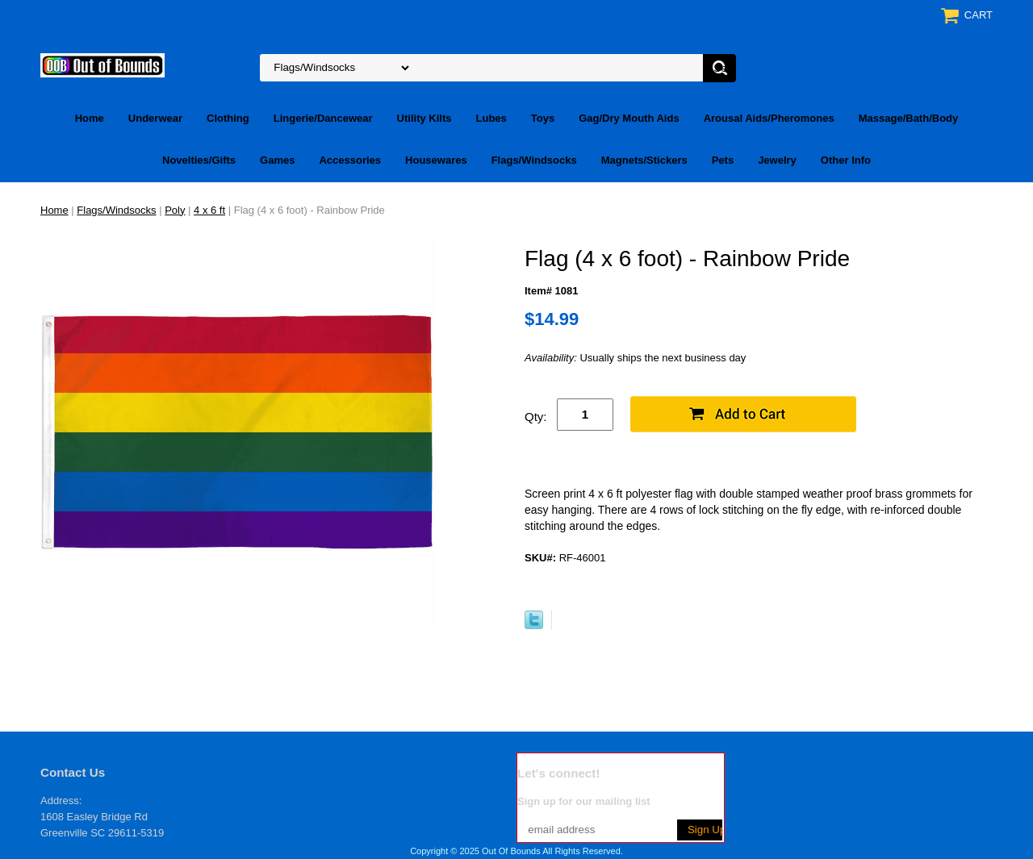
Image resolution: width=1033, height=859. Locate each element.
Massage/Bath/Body (909, 118)
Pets (723, 160)
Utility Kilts (424, 118)
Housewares (436, 160)
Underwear (155, 118)
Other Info (846, 160)
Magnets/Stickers (644, 160)
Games (277, 160)
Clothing (228, 118)
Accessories (350, 160)
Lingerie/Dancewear (323, 118)
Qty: (536, 416)
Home (89, 118)
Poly (175, 210)
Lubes (491, 118)
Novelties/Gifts (199, 160)
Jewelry (777, 160)
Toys (542, 118)
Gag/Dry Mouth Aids (629, 118)
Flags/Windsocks (534, 160)
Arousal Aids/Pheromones (769, 118)
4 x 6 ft (209, 210)
